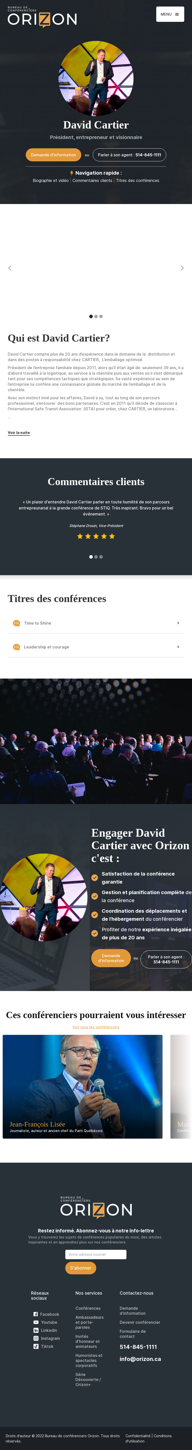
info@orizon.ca (140, 1359)
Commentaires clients (92, 180)
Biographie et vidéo (51, 180)
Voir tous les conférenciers (96, 1027)
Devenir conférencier (140, 1322)
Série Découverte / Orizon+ (88, 1379)
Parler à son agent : (129, 154)
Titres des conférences (137, 180)
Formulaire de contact (133, 1334)
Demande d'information (53, 154)
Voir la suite (19, 432)
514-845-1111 (138, 1347)
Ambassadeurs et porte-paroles (90, 1322)
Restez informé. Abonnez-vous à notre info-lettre (96, 1230)
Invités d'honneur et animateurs (88, 1341)
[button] (170, 14)
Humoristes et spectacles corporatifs (89, 1360)
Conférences (88, 1308)
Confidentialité (138, 1436)
